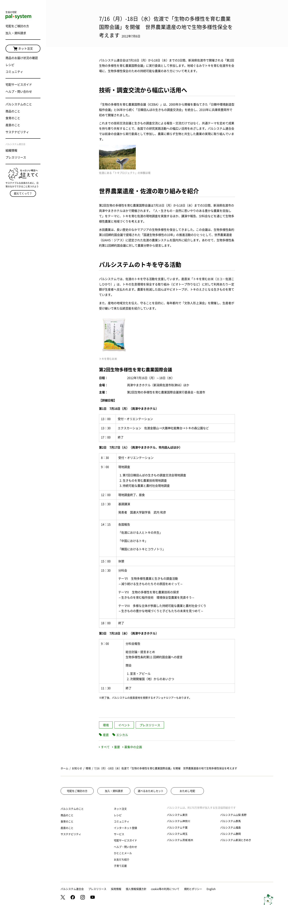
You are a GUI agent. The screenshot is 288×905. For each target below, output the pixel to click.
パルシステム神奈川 (178, 821)
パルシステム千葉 (177, 827)
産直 (106, 734)
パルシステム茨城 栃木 (180, 840)
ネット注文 (23, 49)
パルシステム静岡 (230, 834)
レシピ (10, 64)
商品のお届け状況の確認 (22, 57)
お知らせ (77, 768)
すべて (104, 747)
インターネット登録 (125, 828)
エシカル (122, 734)
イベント (124, 725)
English (211, 889)
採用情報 (116, 889)
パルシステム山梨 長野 (233, 815)
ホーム (64, 768)
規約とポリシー (193, 889)
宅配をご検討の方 (17, 26)
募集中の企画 (132, 747)
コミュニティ (14, 71)
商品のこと (13, 111)
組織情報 (11, 150)
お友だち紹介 (121, 859)
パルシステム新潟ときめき (235, 840)
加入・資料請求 (16, 33)
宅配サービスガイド (19, 84)
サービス (119, 834)
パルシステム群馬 (230, 821)
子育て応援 (120, 866)
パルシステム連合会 (72, 889)
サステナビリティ (17, 132)
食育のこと (13, 118)
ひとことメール (123, 853)
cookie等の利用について (165, 889)
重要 (116, 747)
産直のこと (13, 125)
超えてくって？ (23, 193)
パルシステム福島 (230, 827)
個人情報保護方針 (136, 889)
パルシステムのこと (19, 104)
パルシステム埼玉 (177, 834)
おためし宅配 (187, 791)
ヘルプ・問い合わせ (19, 91)
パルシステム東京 (177, 815)
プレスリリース (16, 157)
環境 (106, 725)
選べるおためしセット (150, 791)
